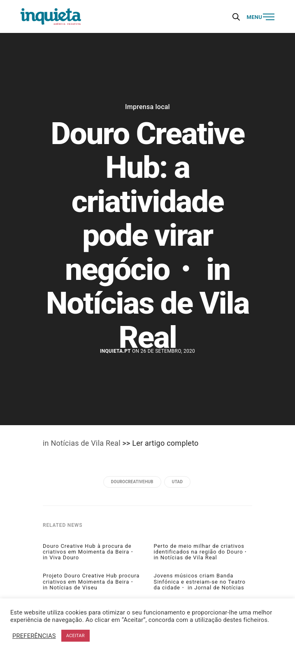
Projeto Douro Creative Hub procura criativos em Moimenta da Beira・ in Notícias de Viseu (91, 582)
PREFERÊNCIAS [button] (34, 636)
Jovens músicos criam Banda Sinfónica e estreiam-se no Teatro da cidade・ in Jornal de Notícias (200, 582)
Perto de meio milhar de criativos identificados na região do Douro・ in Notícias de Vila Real (201, 552)
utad (177, 481)
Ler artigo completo (165, 443)
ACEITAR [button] (75, 635)
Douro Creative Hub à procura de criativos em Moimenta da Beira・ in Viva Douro (89, 552)
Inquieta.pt (115, 351)
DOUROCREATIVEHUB (132, 481)
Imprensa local (147, 107)
